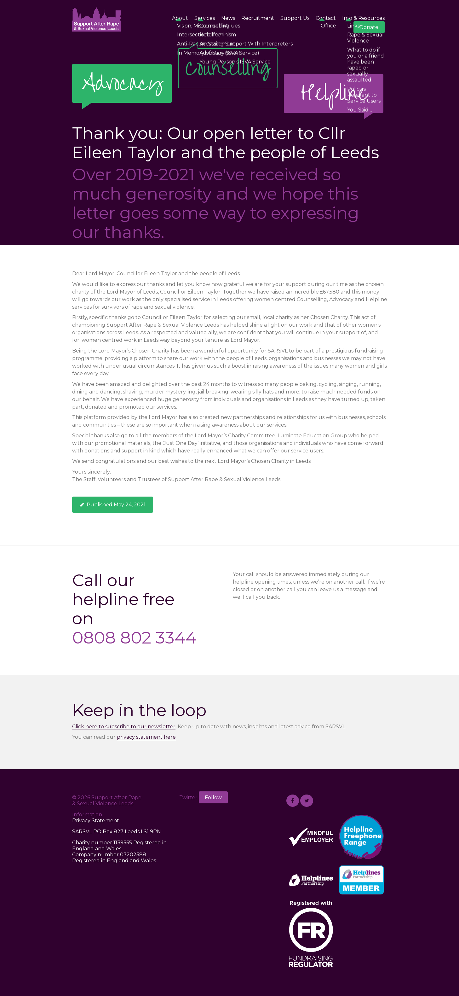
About (180, 18)
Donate (368, 27)
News (228, 18)
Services (204, 18)
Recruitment (257, 18)
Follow (213, 798)
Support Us (294, 18)
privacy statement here (146, 737)
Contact (326, 18)
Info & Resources (363, 18)
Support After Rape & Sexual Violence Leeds (96, 19)
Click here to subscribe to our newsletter (123, 727)
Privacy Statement (95, 821)
